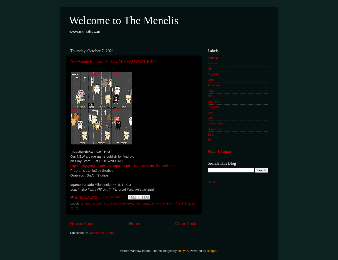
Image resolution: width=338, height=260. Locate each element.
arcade (97, 203)
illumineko (126, 203)
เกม (145, 203)
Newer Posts (82, 223)
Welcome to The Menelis (124, 20)
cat (106, 203)
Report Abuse (219, 152)
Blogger (212, 250)
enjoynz (183, 250)
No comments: (111, 197)
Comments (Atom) (101, 233)
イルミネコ (182, 203)
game (114, 203)
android (86, 203)
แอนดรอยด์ (165, 203)
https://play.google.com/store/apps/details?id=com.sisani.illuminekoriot (122, 166)
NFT (211, 96)
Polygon (213, 107)
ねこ (211, 134)
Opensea (214, 101)
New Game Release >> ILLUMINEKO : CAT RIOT (113, 61)
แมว (153, 203)
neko (138, 203)
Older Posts (186, 223)
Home (134, 223)
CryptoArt (214, 74)
